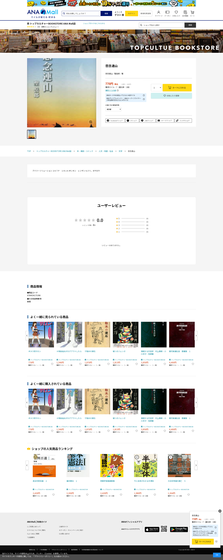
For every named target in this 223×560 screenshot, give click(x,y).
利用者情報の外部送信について (92, 550)
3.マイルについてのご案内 (36, 530)
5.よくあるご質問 (33, 534)
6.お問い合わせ (64, 534)
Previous (27, 335)
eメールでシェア (166, 120)
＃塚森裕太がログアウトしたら (69, 351)
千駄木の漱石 (90, 351)
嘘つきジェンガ (119, 351)
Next (196, 335)
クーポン (167, 16)
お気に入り (176, 16)
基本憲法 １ (72, 481)
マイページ (158, 16)
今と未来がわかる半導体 (144, 481)
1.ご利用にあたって (34, 526)
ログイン (131, 13)
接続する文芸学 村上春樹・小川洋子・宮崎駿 (153, 352)
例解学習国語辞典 (107, 481)
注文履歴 (185, 16)
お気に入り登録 (173, 95)
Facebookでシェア (116, 121)
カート (192, 16)
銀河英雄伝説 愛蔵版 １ (180, 351)
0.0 (100, 220)
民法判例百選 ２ (40, 481)
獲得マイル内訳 (110, 90)
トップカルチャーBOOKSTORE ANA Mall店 (53, 23)
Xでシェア (133, 121)
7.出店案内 (31, 537)
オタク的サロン (34, 351)
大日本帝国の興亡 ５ (177, 481)
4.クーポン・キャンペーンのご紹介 (71, 530)
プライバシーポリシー (59, 550)
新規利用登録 (146, 13)
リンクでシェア (184, 121)
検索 (106, 13)
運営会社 (32, 550)
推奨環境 (74, 550)
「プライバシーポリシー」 (43, 556)
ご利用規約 (43, 550)
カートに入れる (205, 541)
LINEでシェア (149, 121)
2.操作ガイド (63, 526)
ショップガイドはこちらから (94, 23)
